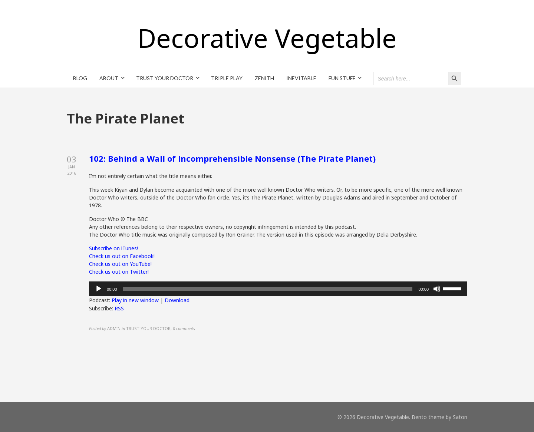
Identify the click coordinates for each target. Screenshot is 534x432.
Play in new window (135, 300)
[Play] (98, 289)
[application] (278, 288)
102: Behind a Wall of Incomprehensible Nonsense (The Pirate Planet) (232, 158)
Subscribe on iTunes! (113, 248)
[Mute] (437, 289)
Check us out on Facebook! (122, 256)
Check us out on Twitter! (119, 271)
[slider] (268, 289)
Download (177, 300)
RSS (119, 308)
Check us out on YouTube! (120, 263)
